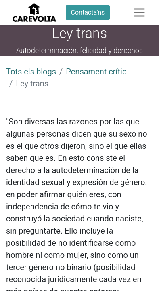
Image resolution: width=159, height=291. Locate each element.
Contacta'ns (88, 12)
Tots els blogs (31, 71)
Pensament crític (96, 71)
